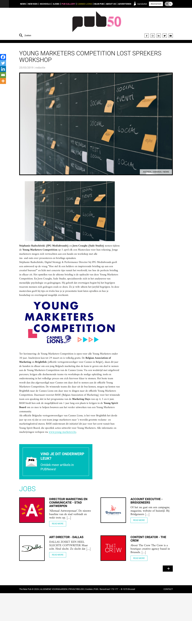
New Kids (33, 4)
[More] (3, 81)
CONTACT (168, 617)
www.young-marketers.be (101, 458)
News (23, 4)
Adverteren (124, 4)
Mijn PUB (99, 4)
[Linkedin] (3, 69)
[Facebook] (3, 57)
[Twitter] (3, 63)
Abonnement (156, 4)
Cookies (89, 617)
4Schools (45, 4)
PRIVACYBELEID (76, 617)
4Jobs (56, 4)
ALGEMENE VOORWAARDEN (53, 617)
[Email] (3, 75)
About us (111, 4)
